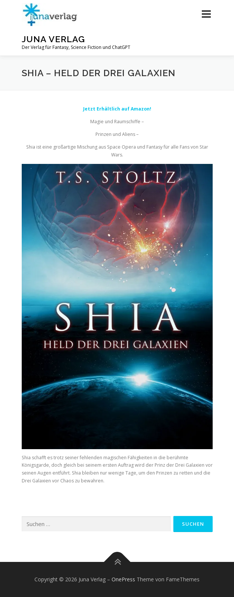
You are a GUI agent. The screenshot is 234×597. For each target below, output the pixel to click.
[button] (50, 14)
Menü (206, 14)
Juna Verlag (53, 39)
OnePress (123, 579)
